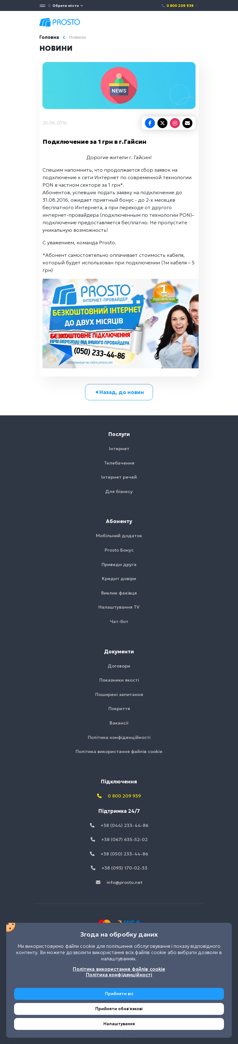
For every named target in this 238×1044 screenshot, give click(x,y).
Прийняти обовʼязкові (119, 1008)
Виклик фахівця (119, 593)
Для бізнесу (119, 491)
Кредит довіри (119, 578)
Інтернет (119, 448)
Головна (49, 37)
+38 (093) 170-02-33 (119, 868)
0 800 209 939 (179, 5)
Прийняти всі (119, 993)
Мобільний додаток (119, 535)
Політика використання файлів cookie (119, 751)
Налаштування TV (119, 607)
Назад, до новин (119, 392)
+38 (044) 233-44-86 (119, 825)
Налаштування (119, 1023)
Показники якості (119, 680)
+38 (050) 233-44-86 (119, 854)
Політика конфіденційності (119, 737)
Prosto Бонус (119, 550)
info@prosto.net (119, 882)
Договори (119, 666)
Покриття (119, 708)
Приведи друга (119, 564)
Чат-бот (119, 621)
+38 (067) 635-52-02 (119, 839)
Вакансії (119, 723)
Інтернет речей (119, 477)
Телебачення (119, 463)
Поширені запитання (119, 694)
